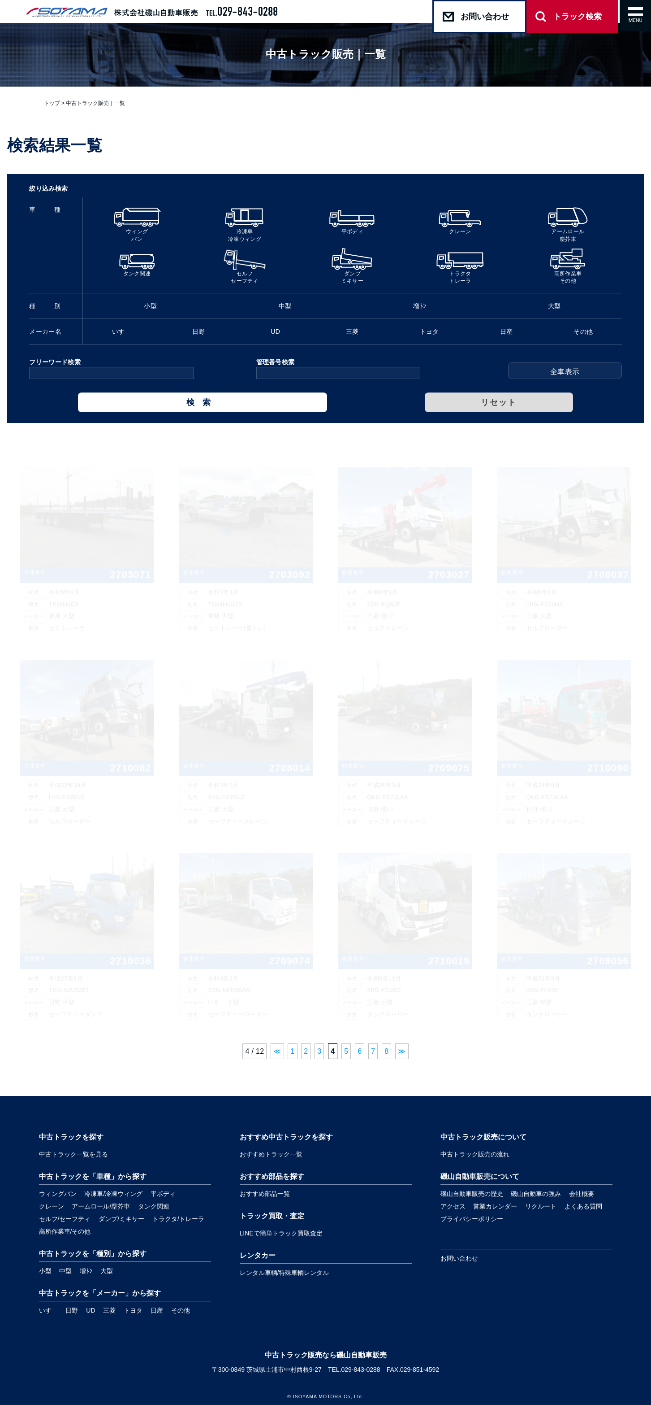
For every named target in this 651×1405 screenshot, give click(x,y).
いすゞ (48, 1310)
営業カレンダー (495, 1206)
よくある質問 (583, 1206)
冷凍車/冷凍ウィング (113, 1193)
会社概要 (581, 1193)
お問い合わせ (459, 1258)
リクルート (540, 1206)
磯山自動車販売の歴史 (471, 1193)
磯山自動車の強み (536, 1193)
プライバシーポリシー (471, 1218)
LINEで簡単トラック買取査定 (281, 1233)
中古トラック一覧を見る (73, 1154)
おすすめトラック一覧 (271, 1154)
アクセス (453, 1206)
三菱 (109, 1310)
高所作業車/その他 (65, 1231)
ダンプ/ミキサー (121, 1218)
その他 (180, 1310)
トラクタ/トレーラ (178, 1218)
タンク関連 (153, 1206)
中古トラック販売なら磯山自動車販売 (326, 1355)
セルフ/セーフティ (65, 1218)
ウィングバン (58, 1193)
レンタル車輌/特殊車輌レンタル (284, 1272)
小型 (45, 1270)
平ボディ (163, 1193)
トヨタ (133, 1310)
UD (90, 1310)
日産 (157, 1310)
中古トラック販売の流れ (474, 1154)
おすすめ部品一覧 (265, 1193)
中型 (65, 1270)
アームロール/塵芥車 (101, 1206)
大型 (106, 1270)
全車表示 (564, 371)
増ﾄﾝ (86, 1270)
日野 (71, 1310)
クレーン (51, 1206)
